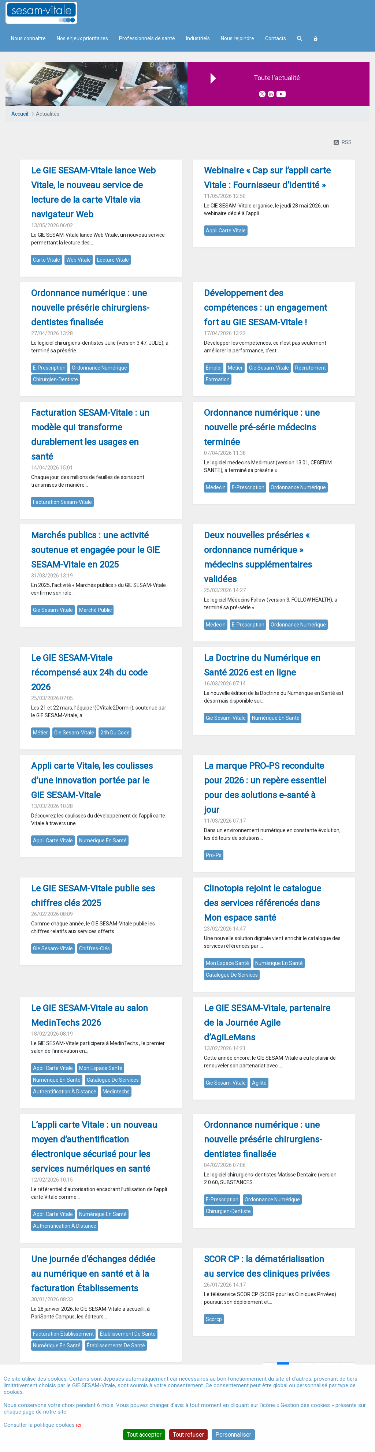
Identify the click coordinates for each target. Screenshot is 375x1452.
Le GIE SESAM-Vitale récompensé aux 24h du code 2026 (89, 672)
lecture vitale (113, 260)
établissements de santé (116, 1345)
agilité (259, 1083)
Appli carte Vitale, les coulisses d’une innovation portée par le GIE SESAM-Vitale (92, 780)
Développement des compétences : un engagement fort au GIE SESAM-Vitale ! (265, 308)
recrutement (310, 368)
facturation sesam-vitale (62, 502)
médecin (216, 487)
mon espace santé (227, 963)
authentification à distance (64, 1091)
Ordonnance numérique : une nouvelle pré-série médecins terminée (262, 427)
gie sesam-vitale (269, 368)
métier (235, 368)
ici (78, 1425)
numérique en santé (276, 718)
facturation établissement (63, 1334)
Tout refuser (188, 1434)
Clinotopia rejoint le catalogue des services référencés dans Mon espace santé (262, 903)
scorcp (214, 1319)
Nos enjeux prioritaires (82, 38)
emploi (214, 368)
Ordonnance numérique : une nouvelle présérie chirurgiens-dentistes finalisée (90, 308)
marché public (95, 610)
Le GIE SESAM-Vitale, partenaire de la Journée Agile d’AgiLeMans (267, 1023)
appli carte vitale (226, 230)
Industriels (198, 38)
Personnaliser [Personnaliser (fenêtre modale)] (233, 1434)
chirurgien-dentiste (55, 379)
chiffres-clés (94, 948)
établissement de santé (128, 1334)
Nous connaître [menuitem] (28, 38)
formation (218, 379)
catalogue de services (232, 975)
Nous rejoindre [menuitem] (237, 38)
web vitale (78, 260)
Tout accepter (144, 1434)
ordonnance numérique (99, 368)
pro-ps (214, 855)
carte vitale (46, 260)
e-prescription (49, 368)
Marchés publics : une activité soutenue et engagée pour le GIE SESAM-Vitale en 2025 (95, 550)
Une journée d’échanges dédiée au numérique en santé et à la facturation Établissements (93, 1274)
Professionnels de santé (147, 38)
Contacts (275, 38)
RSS (343, 142)
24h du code (115, 733)
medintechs (116, 1091)
